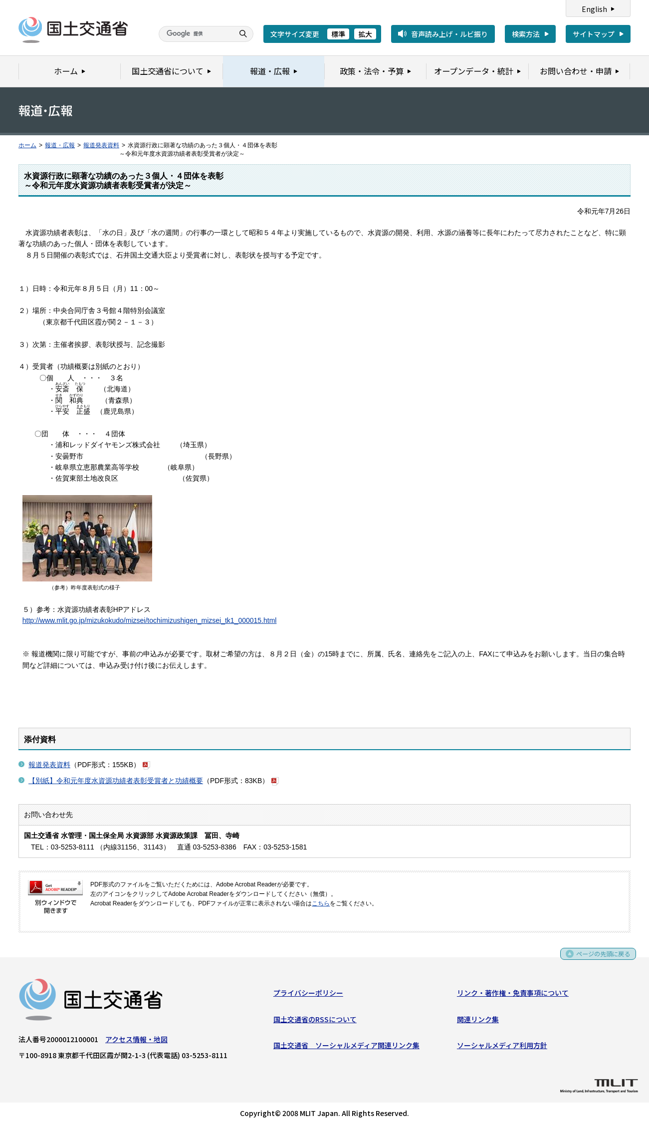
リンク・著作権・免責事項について (513, 995)
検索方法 (526, 34)
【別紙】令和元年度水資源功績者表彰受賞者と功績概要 (115, 781)
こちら (321, 903)
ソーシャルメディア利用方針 (502, 1047)
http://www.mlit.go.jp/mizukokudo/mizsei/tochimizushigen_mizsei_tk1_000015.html (149, 620)
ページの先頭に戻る (600, 959)
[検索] (195, 33)
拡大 (365, 34)
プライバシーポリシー (308, 995)
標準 (338, 34)
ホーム (27, 145)
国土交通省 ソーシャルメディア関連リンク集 (346, 1047)
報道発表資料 (101, 145)
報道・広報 (60, 145)
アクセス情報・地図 (136, 1041)
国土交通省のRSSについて (315, 1021)
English (594, 9)
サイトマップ (594, 34)
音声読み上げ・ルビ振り (449, 34)
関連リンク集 (478, 1021)
